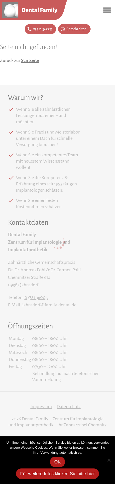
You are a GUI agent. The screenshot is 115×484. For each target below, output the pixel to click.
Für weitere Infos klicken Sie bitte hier (57, 473)
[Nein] (108, 460)
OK (57, 461)
